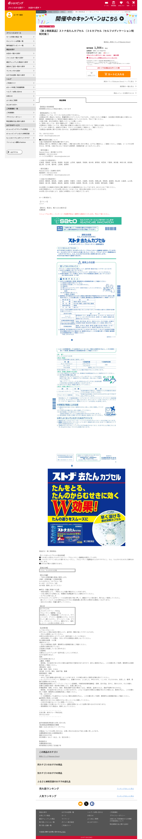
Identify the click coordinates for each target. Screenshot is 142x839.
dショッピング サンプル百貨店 (17, 129)
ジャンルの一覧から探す (14, 58)
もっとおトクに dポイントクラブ (17, 138)
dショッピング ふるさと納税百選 (17, 133)
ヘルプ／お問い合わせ (14, 92)
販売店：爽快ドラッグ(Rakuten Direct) (117, 42)
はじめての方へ (11, 105)
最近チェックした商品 (47, 819)
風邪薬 (70, 12)
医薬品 (63, 12)
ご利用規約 (10, 112)
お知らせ (9, 96)
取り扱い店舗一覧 (45, 825)
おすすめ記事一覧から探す (15, 75)
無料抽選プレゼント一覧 (14, 45)
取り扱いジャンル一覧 (47, 822)
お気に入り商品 (44, 815)
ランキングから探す (13, 71)
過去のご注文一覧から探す (15, 66)
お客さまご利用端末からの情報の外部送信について (120, 820)
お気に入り (91, 75)
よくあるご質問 (11, 100)
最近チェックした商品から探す (17, 62)
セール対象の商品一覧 (14, 37)
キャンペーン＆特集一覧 (14, 41)
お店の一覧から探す (13, 53)
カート (64, 815)
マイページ (65, 819)
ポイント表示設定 (68, 822)
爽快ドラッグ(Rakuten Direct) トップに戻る (119, 81)
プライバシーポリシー (14, 117)
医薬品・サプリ (52, 12)
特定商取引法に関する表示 (15, 121)
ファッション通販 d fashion (16, 142)
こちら (63, 832)
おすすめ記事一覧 (68, 812)
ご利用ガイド (11, 83)
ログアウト (14, 152)
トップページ (41, 12)
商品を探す (43, 812)
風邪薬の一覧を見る (127, 86)
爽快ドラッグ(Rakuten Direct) (49, 756)
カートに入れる (114, 74)
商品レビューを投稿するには (124, 93)
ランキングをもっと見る (125, 788)
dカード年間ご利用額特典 (15, 87)
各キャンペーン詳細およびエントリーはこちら (103, 58)
